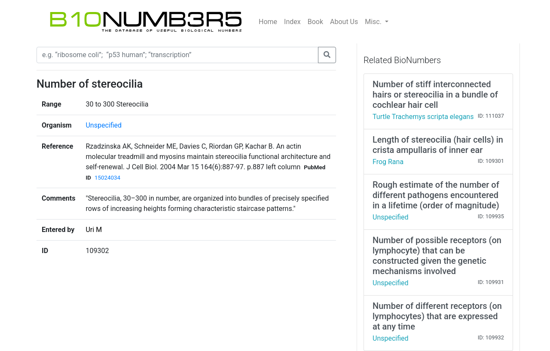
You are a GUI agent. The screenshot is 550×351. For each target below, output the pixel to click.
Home (268, 22)
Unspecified (104, 125)
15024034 (107, 177)
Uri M (94, 230)
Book (315, 22)
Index (292, 22)
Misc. (374, 22)
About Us (344, 22)
